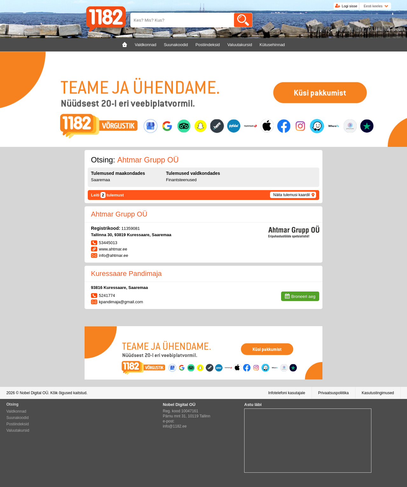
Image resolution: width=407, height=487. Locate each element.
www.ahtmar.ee (113, 249)
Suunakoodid (17, 417)
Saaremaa (100, 179)
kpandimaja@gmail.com (121, 301)
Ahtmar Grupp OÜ (119, 214)
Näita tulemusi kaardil (291, 195)
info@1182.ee (175, 426)
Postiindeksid (17, 424)
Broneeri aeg (303, 296)
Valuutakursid (17, 430)
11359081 (130, 228)
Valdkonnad (16, 411)
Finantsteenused (181, 179)
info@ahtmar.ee (113, 255)
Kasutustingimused (378, 393)
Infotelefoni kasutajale (286, 393)
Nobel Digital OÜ (34, 393)
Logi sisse (349, 6)
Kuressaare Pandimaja (126, 274)
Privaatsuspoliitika (333, 393)
